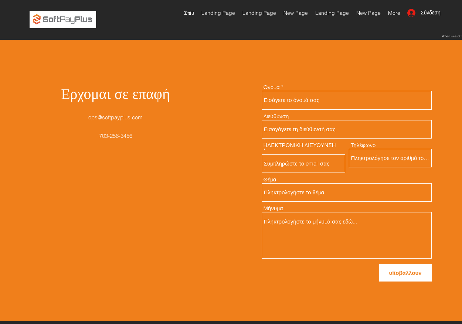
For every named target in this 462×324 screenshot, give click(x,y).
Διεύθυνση (276, 116)
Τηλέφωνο (363, 145)
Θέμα (270, 179)
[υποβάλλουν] (405, 273)
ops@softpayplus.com (115, 117)
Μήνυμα (273, 208)
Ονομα (272, 87)
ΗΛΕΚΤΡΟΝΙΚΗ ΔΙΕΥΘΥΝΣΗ (300, 145)
